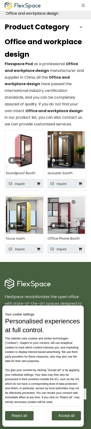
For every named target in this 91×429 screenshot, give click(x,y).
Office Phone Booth (64, 238)
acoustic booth (60, 173)
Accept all (66, 416)
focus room (15, 238)
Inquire (15, 183)
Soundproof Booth (20, 173)
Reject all (19, 416)
